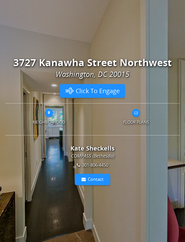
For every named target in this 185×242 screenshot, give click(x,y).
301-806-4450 (95, 165)
